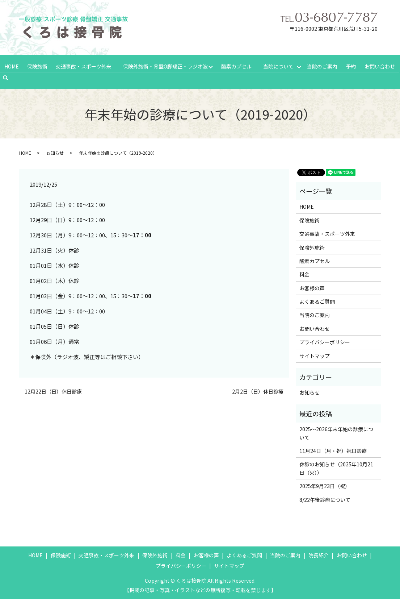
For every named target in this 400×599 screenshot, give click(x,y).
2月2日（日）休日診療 (257, 390)
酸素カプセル (236, 65)
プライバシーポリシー (324, 341)
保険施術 (37, 65)
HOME (11, 65)
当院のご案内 (323, 65)
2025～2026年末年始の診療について (336, 432)
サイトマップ (314, 355)
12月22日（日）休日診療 (53, 390)
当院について (279, 65)
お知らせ (55, 152)
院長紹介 (318, 554)
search (9, 77)
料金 (304, 273)
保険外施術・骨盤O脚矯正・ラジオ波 (164, 65)
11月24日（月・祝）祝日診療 (333, 450)
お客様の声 (312, 287)
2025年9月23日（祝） (324, 485)
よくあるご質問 (317, 300)
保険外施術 (312, 246)
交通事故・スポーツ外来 (83, 65)
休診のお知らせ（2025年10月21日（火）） (336, 467)
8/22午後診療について (324, 498)
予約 (351, 65)
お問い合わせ (380, 65)
